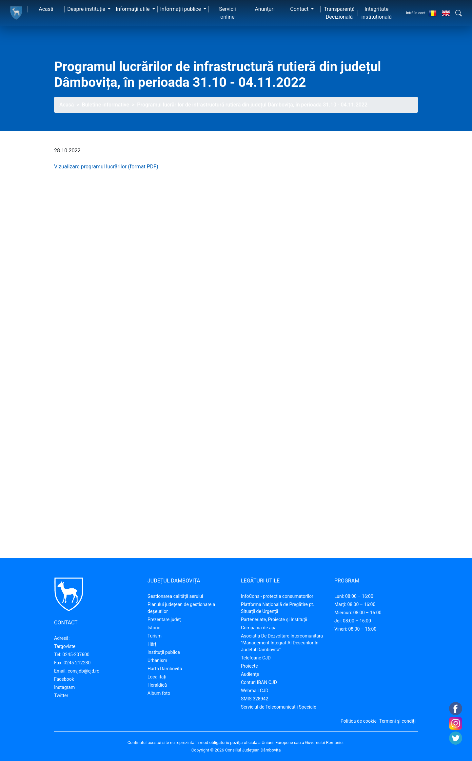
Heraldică (157, 685)
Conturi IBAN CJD (259, 682)
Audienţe (250, 674)
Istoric (154, 627)
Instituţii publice (164, 652)
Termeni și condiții (398, 721)
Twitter (61, 695)
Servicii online (227, 13)
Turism (155, 635)
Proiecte (249, 666)
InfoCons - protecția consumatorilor (277, 596)
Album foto (159, 693)
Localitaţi (157, 676)
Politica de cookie (359, 721)
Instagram (64, 687)
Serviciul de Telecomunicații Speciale (278, 707)
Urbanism (157, 660)
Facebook (64, 679)
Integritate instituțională (376, 13)
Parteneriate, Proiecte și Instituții (274, 619)
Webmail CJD (254, 690)
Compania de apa (259, 627)
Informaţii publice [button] (181, 9)
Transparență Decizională (339, 13)
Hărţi (152, 644)
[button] (458, 13)
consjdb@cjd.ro (84, 671)
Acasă (46, 9)
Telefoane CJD (256, 657)
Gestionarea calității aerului (175, 596)
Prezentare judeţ (164, 619)
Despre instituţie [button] (87, 9)
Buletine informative (105, 105)
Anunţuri (264, 9)
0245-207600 (75, 654)
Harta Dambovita (165, 668)
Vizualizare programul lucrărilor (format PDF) (106, 166)
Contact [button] (300, 9)
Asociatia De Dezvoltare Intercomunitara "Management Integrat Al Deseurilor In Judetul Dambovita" (282, 642)
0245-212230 (77, 662)
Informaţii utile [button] (133, 9)
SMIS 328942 (254, 698)
